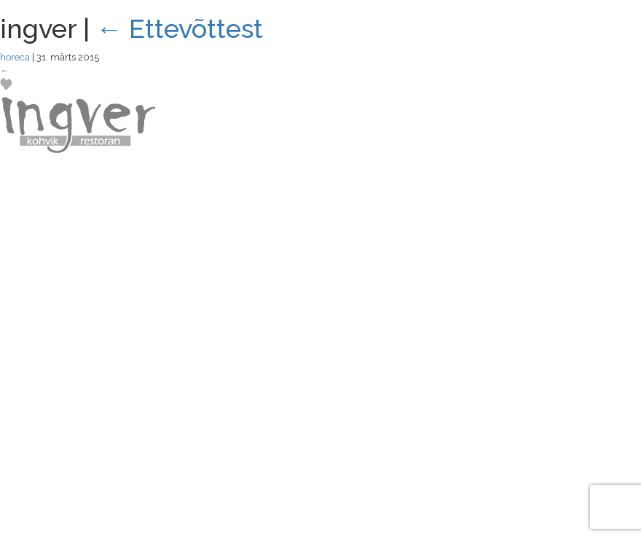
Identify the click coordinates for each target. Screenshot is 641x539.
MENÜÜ (586, 59)
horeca (15, 57)
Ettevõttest (179, 28)
